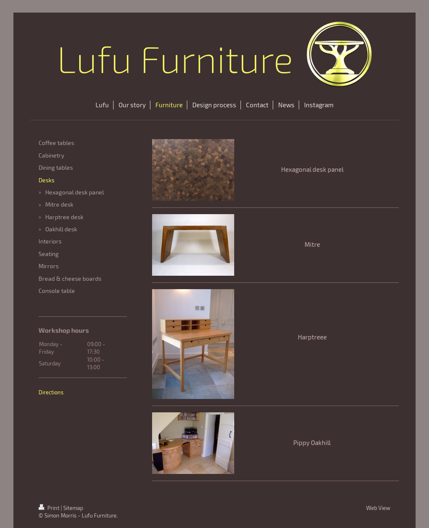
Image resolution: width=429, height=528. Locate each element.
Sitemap (73, 508)
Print (50, 508)
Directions (51, 392)
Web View (378, 508)
